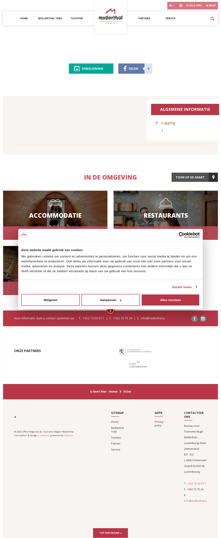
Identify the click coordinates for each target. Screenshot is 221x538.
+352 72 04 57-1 (196, 483)
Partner (144, 18)
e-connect (43, 435)
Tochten (77, 18)
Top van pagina (110, 532)
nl (172, 5)
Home (24, 18)
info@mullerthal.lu (195, 501)
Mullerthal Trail (50, 18)
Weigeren (50, 300)
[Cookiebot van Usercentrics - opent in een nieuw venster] (182, 235)
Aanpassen (110, 300)
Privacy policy (159, 423)
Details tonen (182, 287)
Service (170, 18)
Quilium (68, 435)
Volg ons (194, 5)
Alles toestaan (170, 300)
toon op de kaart (190, 177)
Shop (211, 5)
